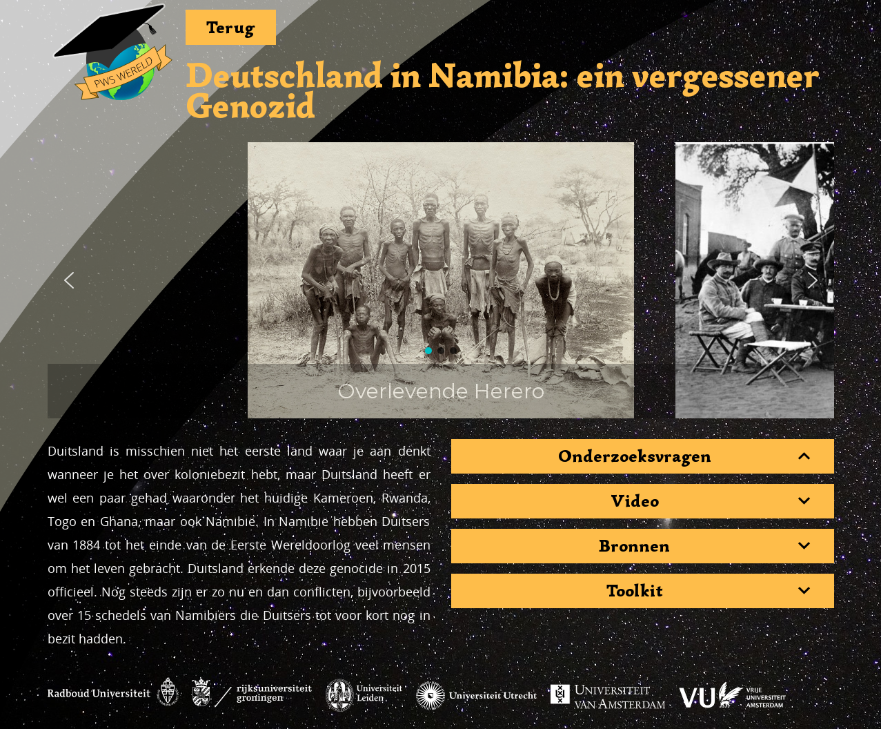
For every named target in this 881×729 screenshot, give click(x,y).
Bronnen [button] (634, 546)
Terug (230, 27)
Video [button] (635, 501)
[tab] (642, 456)
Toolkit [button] (634, 591)
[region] (441, 280)
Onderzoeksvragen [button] (634, 456)
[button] (69, 280)
